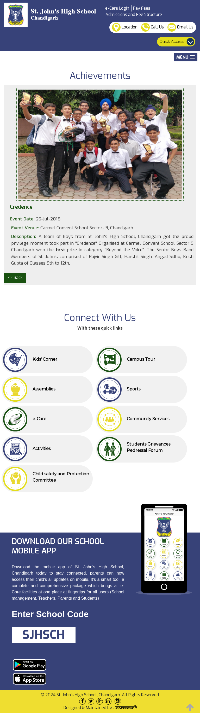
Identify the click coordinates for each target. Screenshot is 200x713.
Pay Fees (141, 8)
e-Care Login (117, 8)
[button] (185, 57)
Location (125, 27)
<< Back (15, 277)
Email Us (180, 27)
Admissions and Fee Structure (133, 14)
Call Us (152, 27)
